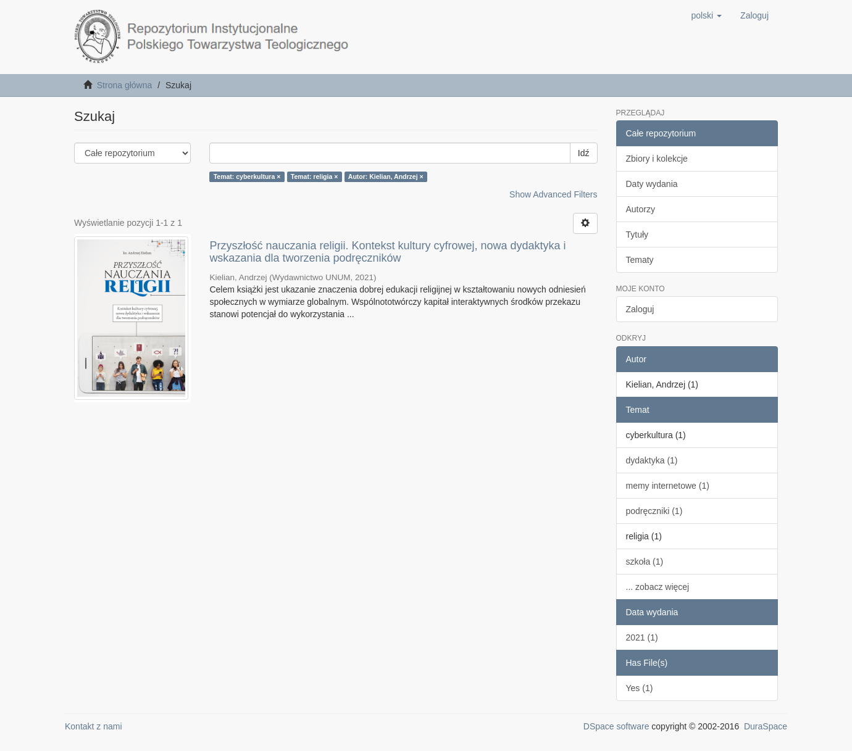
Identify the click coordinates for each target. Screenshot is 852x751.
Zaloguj (640, 309)
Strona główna (124, 85)
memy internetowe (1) (667, 486)
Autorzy (640, 209)
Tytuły (637, 234)
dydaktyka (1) (652, 460)
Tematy (640, 260)
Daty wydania (652, 184)
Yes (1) (639, 688)
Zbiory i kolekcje (657, 159)
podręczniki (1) (654, 511)
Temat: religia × (314, 176)
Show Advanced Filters (553, 194)
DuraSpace (765, 726)
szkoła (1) (645, 561)
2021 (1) (642, 637)
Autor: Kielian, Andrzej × (386, 176)
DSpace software (616, 726)
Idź (584, 153)
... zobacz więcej (658, 587)
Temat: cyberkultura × (247, 176)
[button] (706, 15)
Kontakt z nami (93, 726)
